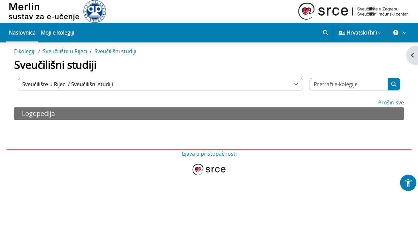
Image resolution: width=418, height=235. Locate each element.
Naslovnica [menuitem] (22, 32)
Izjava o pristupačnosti (209, 167)
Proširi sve (382, 115)
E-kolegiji (34, 64)
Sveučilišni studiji (124, 64)
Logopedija (47, 126)
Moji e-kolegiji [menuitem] (57, 32)
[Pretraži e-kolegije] (342, 97)
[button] (325, 32)
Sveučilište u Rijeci (74, 64)
